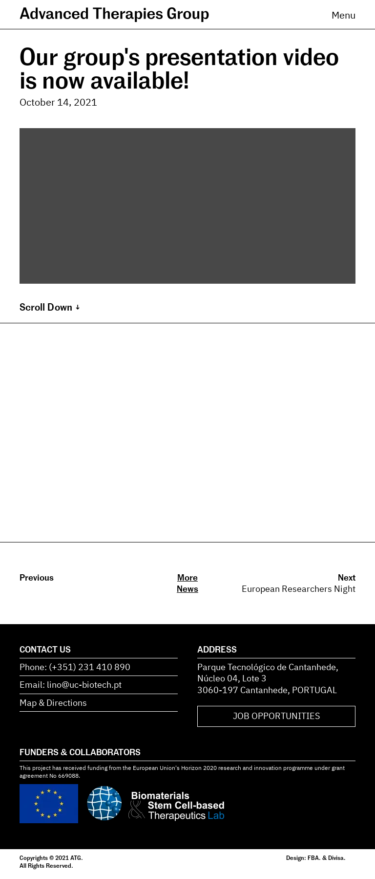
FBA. (314, 857)
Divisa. (337, 857)
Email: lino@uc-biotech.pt (71, 684)
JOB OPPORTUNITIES (276, 715)
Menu (343, 15)
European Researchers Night (298, 588)
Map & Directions (53, 702)
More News (187, 583)
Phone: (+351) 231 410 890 (75, 667)
